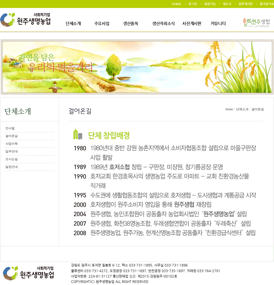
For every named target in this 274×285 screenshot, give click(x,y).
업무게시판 (245, 4)
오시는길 (11, 159)
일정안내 (11, 167)
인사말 (10, 128)
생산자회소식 (163, 23)
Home (229, 109)
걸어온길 (11, 136)
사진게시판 (191, 23)
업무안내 (11, 151)
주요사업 (101, 23)
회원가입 (210, 4)
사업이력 (11, 143)
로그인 (193, 4)
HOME (176, 4)
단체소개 (73, 23)
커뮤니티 (218, 23)
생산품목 (130, 23)
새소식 (227, 4)
